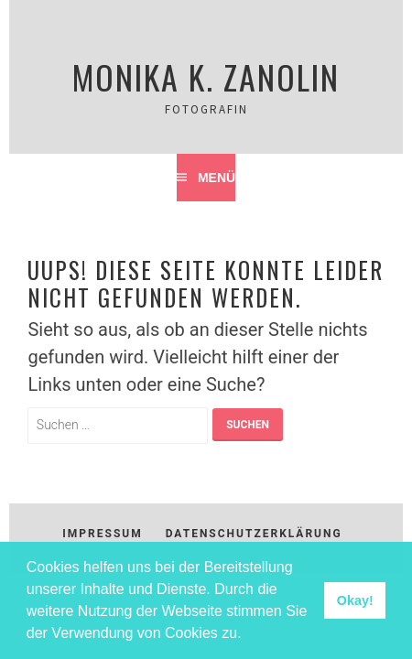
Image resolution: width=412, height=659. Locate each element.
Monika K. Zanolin (206, 76)
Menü (216, 177)
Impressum (102, 533)
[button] (248, 635)
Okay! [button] (355, 600)
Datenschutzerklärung (254, 533)
